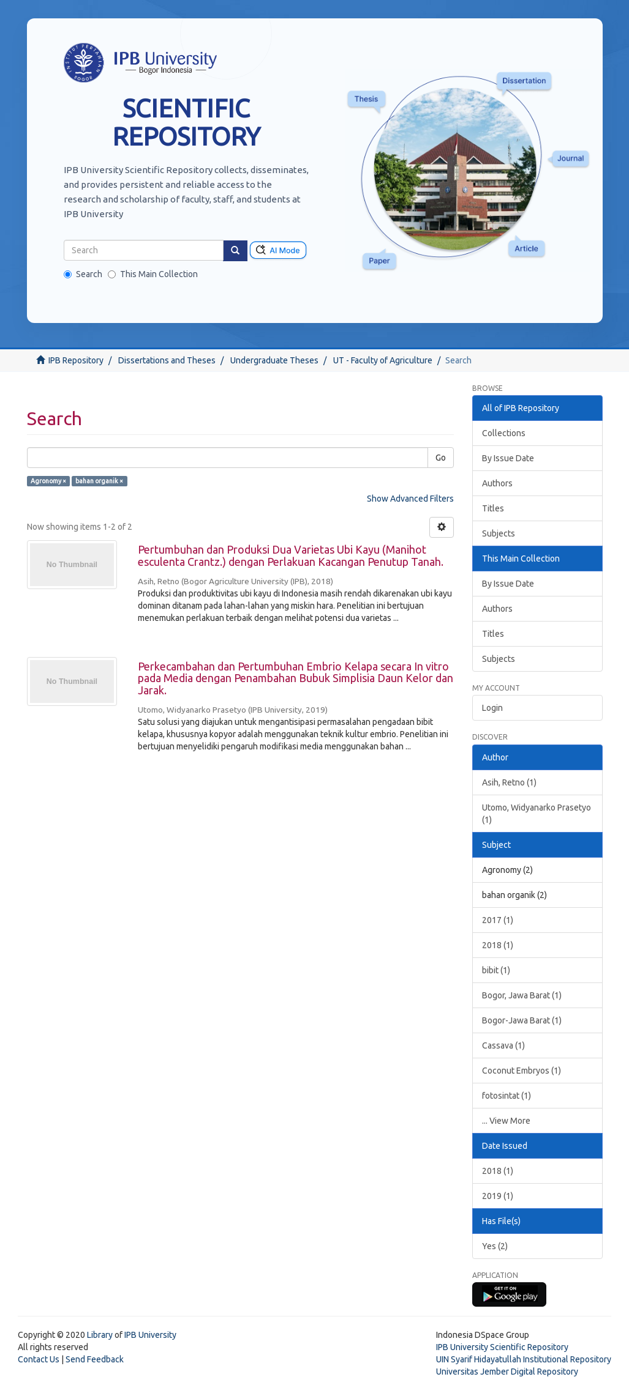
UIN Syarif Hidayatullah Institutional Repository (523, 1359)
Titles (493, 508)
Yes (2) (495, 1246)
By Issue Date (508, 458)
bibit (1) (496, 970)
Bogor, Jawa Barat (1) (522, 995)
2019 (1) (497, 1196)
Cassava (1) (503, 1045)
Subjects (498, 533)
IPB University (150, 1335)
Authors (497, 483)
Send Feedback (95, 1359)
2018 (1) (497, 945)
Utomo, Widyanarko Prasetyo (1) (536, 814)
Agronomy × (48, 481)
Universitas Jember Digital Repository (507, 1371)
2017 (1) (497, 920)
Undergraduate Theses (274, 360)
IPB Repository (76, 360)
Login (492, 708)
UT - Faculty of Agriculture (382, 360)
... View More (506, 1121)
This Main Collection (153, 274)
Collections (503, 433)
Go (440, 457)
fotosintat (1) (506, 1096)
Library (100, 1335)
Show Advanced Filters (410, 498)
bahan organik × (99, 481)
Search (83, 274)
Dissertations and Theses (167, 360)
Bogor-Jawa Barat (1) (522, 1020)
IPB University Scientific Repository (502, 1347)
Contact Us (38, 1359)
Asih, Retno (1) (509, 782)
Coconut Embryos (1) (521, 1070)
